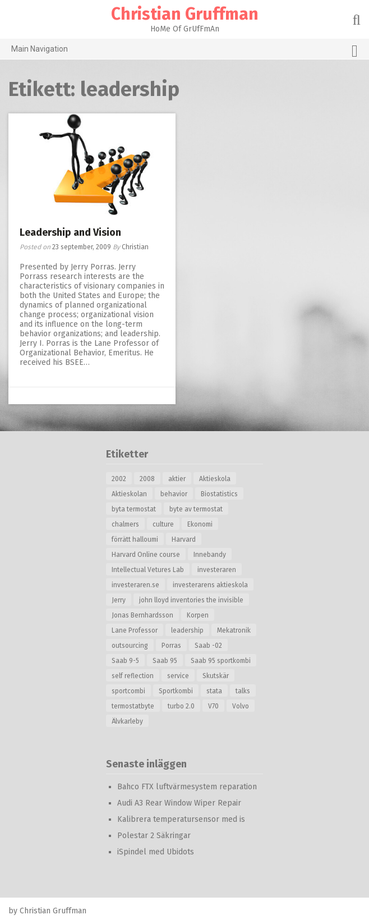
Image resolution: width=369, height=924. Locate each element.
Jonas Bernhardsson (142, 615)
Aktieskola (214, 479)
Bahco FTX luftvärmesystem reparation (187, 787)
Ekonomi (200, 524)
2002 (119, 479)
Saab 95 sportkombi (221, 661)
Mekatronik (234, 630)
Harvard (184, 539)
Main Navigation (184, 51)
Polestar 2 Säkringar (154, 835)
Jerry (119, 600)
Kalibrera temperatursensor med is (181, 819)
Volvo (240, 706)
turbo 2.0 (181, 706)
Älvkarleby (127, 721)
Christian (135, 247)
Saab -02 (208, 645)
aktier (177, 479)
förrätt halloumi (135, 539)
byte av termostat (196, 509)
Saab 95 (165, 661)
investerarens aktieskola (210, 585)
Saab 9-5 (125, 661)
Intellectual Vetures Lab (148, 570)
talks (243, 691)
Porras (171, 645)
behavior (173, 494)
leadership (187, 630)
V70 (213, 706)
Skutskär (215, 676)
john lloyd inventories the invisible (191, 600)
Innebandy (209, 555)
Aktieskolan (129, 494)
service (178, 676)
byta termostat (134, 509)
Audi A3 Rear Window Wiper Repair (179, 803)
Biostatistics (219, 494)
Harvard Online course (146, 555)
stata (214, 691)
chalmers (125, 524)
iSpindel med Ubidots (155, 852)
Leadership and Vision (70, 232)
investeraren (216, 570)
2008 (147, 479)
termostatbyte (133, 706)
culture (163, 524)
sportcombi (128, 691)
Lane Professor (135, 630)
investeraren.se (135, 585)
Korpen (198, 615)
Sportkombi (176, 691)
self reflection (133, 676)
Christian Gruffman (185, 14)
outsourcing (130, 645)
